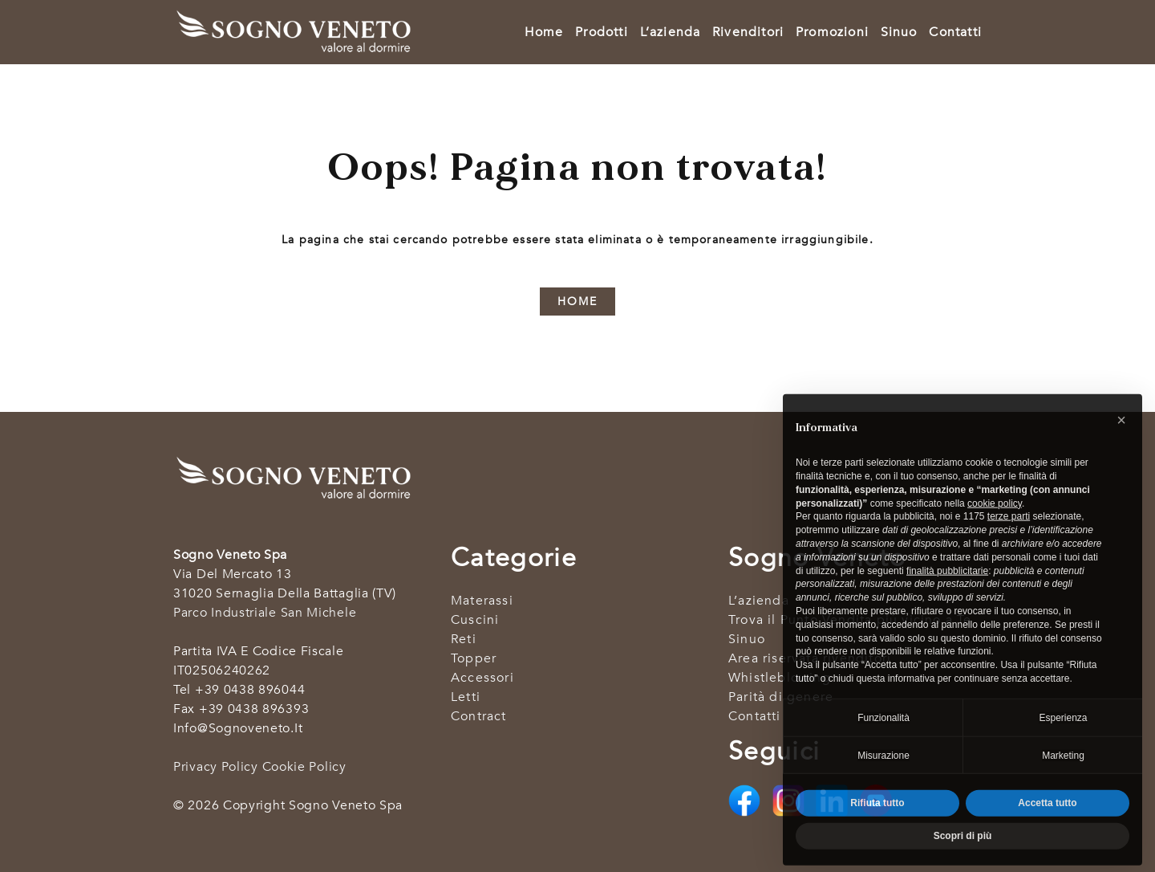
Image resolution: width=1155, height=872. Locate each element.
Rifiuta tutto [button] (877, 823)
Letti (465, 697)
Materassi (482, 600)
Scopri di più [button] (963, 856)
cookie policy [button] (994, 523)
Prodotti (601, 32)
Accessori (482, 678)
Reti (463, 639)
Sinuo (899, 32)
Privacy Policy (215, 767)
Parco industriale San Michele (264, 612)
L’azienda (670, 32)
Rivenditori (748, 32)
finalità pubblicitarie (947, 591)
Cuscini (475, 620)
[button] (1121, 440)
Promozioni (832, 32)
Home (544, 32)
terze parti (1008, 536)
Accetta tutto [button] (1047, 823)
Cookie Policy (304, 767)
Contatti (955, 32)
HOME (577, 301)
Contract (479, 716)
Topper (473, 658)
